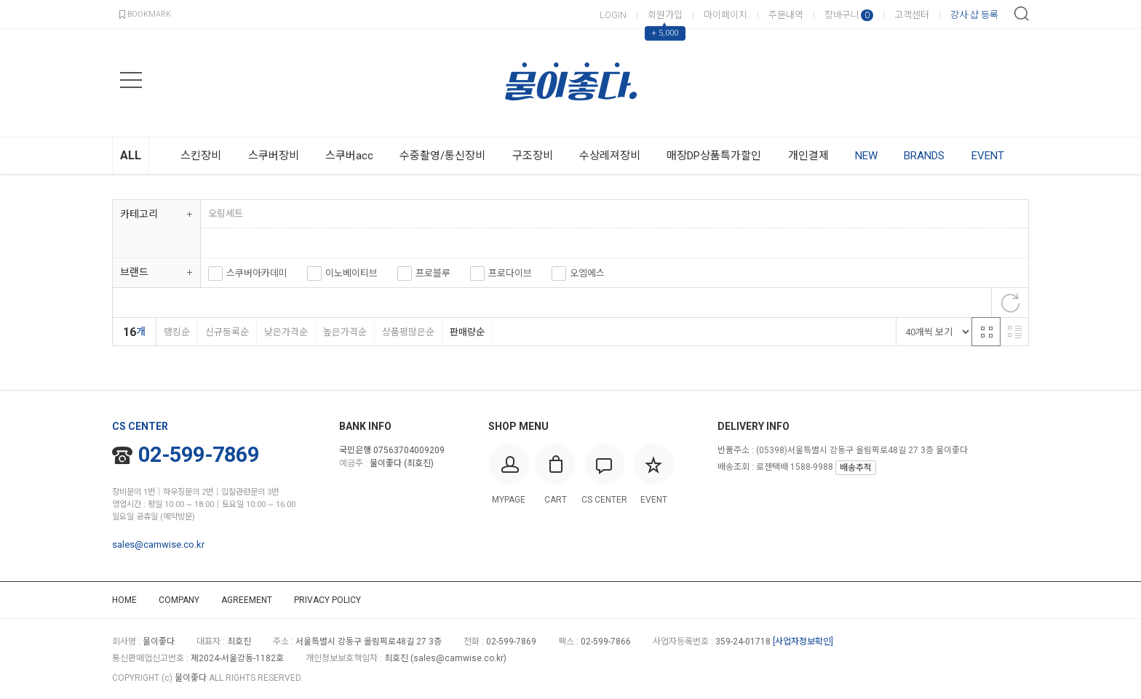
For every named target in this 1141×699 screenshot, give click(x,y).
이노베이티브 (351, 273)
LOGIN (613, 14)
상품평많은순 (407, 332)
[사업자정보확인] (803, 641)
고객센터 (911, 14)
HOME (124, 600)
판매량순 (467, 332)
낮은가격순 (285, 332)
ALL (130, 155)
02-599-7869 (185, 454)
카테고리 (139, 214)
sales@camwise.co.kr (158, 544)
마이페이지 (725, 14)
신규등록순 (226, 332)
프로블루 (433, 273)
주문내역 (785, 14)
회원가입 (665, 14)
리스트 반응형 (1014, 331)
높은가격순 (344, 332)
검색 (1021, 14)
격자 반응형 (986, 331)
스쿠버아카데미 (256, 273)
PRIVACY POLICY (327, 600)
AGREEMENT (246, 600)
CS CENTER (140, 426)
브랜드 (134, 272)
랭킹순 (176, 332)
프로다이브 (510, 273)
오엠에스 (587, 273)
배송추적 (856, 468)
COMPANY (179, 600)
